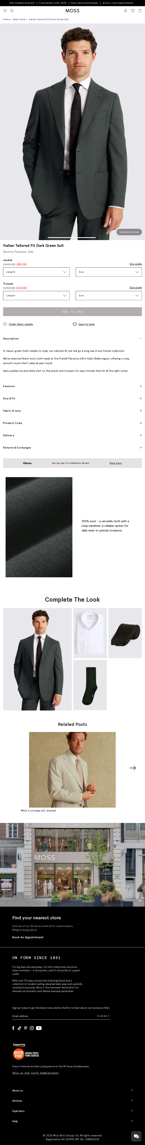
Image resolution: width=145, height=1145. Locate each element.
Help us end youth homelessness (35, 1073)
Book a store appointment (118, 3)
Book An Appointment (28, 937)
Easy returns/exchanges (84, 3)
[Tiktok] (19, 1027)
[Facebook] (13, 1027)
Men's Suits (19, 19)
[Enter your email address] (54, 1016)
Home (6, 19)
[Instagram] (32, 1027)
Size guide (136, 264)
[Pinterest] (26, 1027)
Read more (116, 463)
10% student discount (22, 3)
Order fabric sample (18, 324)
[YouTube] (39, 1027)
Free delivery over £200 (52, 3)
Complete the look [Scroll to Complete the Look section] (129, 231)
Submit (103, 1016)
